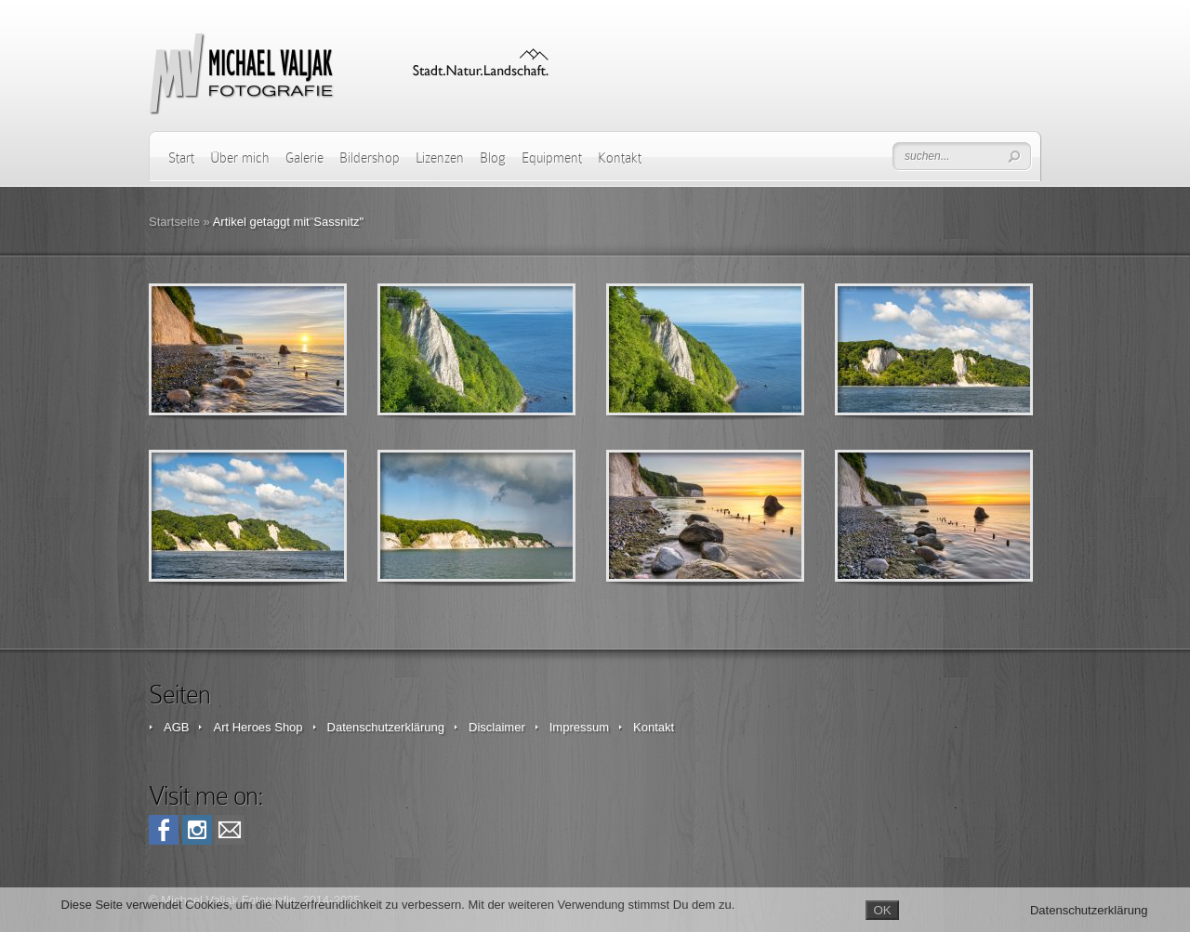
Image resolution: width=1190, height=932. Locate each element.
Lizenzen (440, 158)
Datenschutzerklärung (385, 727)
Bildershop (369, 158)
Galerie (304, 158)
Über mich (240, 158)
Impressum (579, 727)
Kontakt (619, 158)
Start (181, 158)
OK (882, 910)
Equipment (552, 158)
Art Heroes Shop (257, 727)
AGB (176, 727)
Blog (493, 158)
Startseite (174, 222)
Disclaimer (497, 727)
